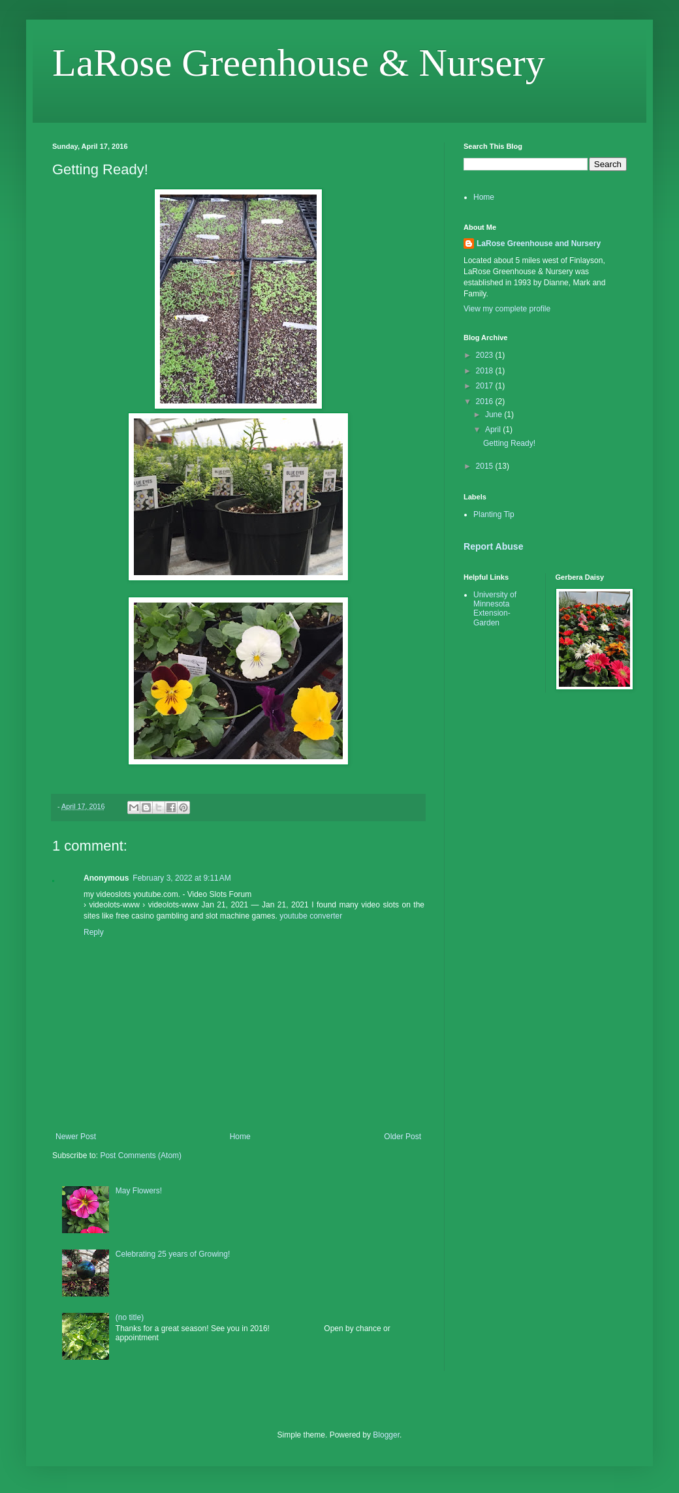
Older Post (402, 1136)
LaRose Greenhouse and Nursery (539, 243)
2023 (486, 355)
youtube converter (310, 915)
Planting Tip (493, 514)
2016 (486, 401)
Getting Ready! (509, 443)
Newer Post (75, 1136)
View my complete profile (507, 308)
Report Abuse (493, 546)
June (494, 414)
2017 (486, 385)
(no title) (130, 1317)
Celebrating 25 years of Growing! (173, 1254)
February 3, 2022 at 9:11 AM (181, 878)
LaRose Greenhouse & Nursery (298, 62)
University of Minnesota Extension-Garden (494, 608)
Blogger (386, 1434)
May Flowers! (139, 1190)
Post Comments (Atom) (141, 1155)
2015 (486, 466)
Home (240, 1136)
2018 (486, 370)
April (494, 429)
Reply (94, 932)
